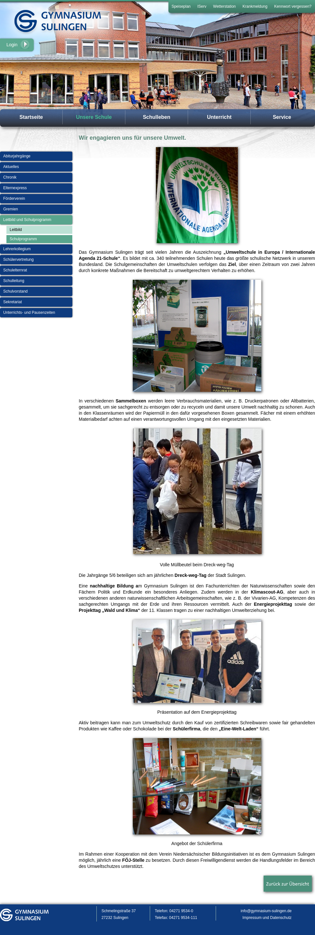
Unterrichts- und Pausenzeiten (29, 312)
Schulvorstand (15, 291)
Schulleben (156, 117)
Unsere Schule (94, 117)
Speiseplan (181, 6)
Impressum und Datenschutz (267, 917)
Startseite (31, 117)
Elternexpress (15, 188)
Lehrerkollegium (17, 249)
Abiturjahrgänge (17, 156)
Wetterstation (224, 6)
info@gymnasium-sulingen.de (266, 911)
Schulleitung (13, 280)
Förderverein (14, 198)
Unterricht (219, 117)
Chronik (9, 177)
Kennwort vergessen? (292, 6)
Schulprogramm (23, 239)
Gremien (10, 209)
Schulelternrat (15, 270)
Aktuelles (11, 166)
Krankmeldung (255, 6)
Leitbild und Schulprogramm (27, 219)
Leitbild (16, 229)
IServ (201, 6)
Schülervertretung (18, 259)
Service (282, 117)
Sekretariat (12, 302)
